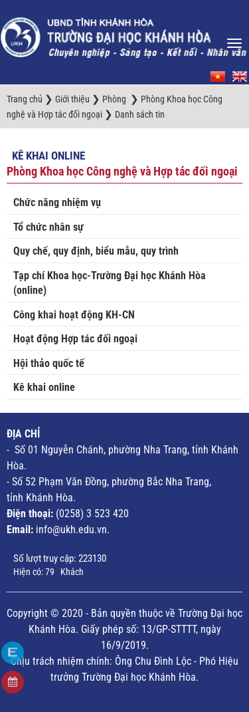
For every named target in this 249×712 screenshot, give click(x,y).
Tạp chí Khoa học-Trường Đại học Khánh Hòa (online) (109, 283)
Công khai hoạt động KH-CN (74, 314)
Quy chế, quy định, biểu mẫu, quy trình (96, 251)
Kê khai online (48, 155)
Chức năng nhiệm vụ (57, 202)
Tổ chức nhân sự (48, 227)
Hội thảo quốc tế (48, 363)
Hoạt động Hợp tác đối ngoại (75, 338)
